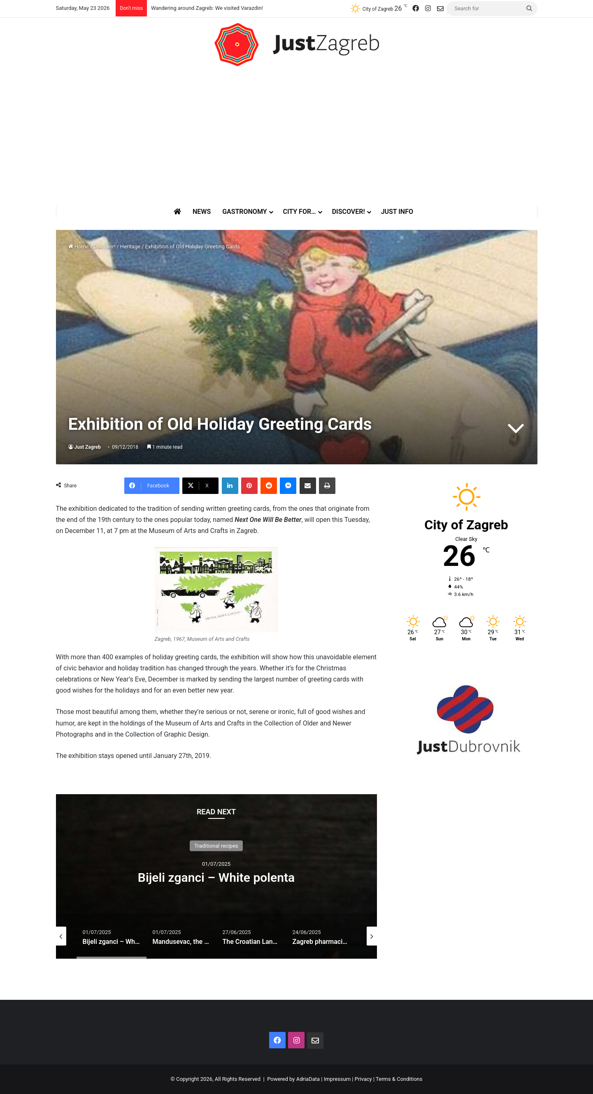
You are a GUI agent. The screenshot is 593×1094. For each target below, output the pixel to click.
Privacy (363, 1079)
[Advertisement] (296, 136)
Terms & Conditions (399, 1079)
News (202, 212)
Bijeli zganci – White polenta (216, 877)
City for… (299, 212)
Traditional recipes (216, 846)
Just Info (397, 212)
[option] (216, 876)
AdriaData (308, 1079)
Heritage (130, 246)
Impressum (337, 1079)
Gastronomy (244, 212)
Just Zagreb (87, 447)
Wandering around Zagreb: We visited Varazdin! (207, 8)
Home (78, 246)
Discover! (348, 212)
